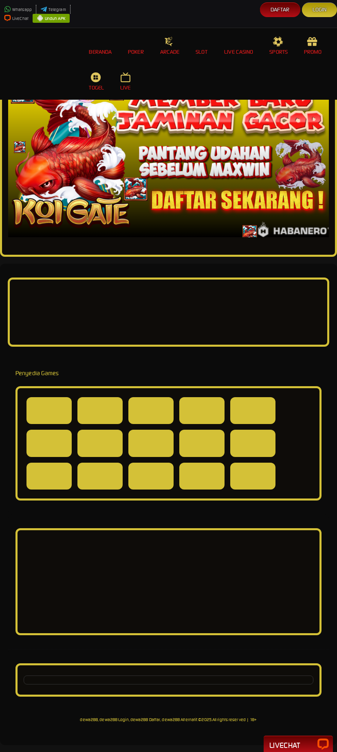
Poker (136, 45)
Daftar (280, 9)
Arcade (170, 45)
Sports (278, 45)
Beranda (100, 45)
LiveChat (16, 18)
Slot (202, 45)
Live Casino (238, 45)
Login (320, 9)
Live (126, 81)
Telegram (53, 9)
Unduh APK (51, 19)
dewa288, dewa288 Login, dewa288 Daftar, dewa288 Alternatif (138, 719)
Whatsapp (18, 9)
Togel (96, 81)
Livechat (298, 744)
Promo (313, 45)
